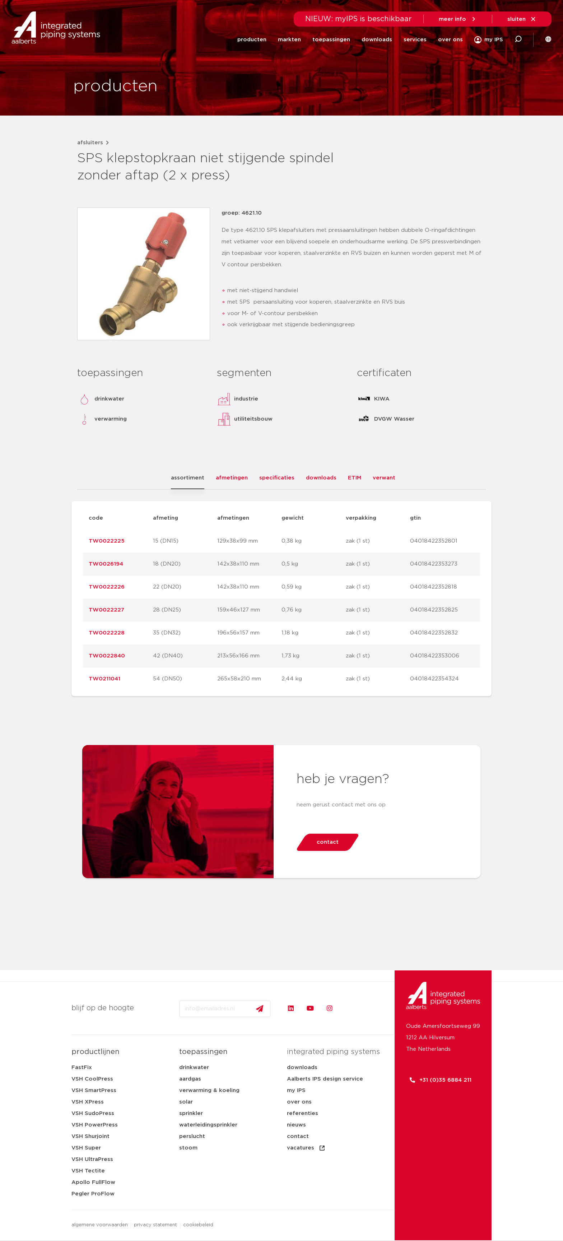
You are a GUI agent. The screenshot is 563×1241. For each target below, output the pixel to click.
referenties (302, 1113)
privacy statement (155, 1225)
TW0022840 (107, 656)
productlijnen (95, 1051)
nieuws (296, 1125)
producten (251, 39)
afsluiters (90, 142)
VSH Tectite (88, 1171)
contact (298, 1136)
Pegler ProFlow (93, 1193)
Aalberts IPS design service (325, 1079)
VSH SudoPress (92, 1113)
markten (289, 39)
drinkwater (194, 1067)
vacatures (306, 1148)
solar (186, 1102)
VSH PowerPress (94, 1125)
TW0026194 (106, 564)
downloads (377, 39)
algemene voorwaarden (99, 1225)
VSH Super (86, 1148)
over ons (450, 39)
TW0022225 (107, 541)
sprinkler (191, 1113)
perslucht (192, 1136)
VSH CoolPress (92, 1079)
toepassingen (331, 39)
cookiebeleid (198, 1225)
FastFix (81, 1067)
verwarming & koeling (209, 1090)
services (415, 39)
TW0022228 (107, 633)
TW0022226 (107, 587)
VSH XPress (87, 1102)
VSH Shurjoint (90, 1136)
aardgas (190, 1079)
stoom (188, 1148)
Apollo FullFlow (93, 1182)
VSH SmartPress (93, 1090)
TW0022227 (106, 610)
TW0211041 (104, 679)
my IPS (296, 1090)
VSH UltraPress (92, 1159)
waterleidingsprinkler (208, 1125)
